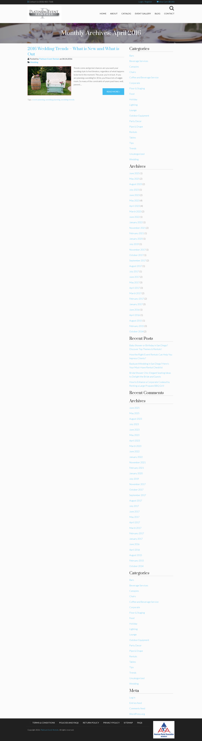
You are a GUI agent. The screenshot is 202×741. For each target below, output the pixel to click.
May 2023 (134, 200)
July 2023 (134, 189)
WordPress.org (137, 713)
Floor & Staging (137, 88)
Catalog (126, 13)
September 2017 (137, 260)
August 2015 (135, 320)
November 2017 (137, 249)
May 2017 (134, 282)
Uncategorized (136, 153)
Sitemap (128, 722)
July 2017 (134, 271)
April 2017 (134, 287)
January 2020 (136, 238)
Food (131, 93)
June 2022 (134, 216)
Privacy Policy (111, 722)
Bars (131, 55)
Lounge (133, 110)
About (114, 13)
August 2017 (135, 266)
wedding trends (67, 99)
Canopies (134, 66)
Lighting (133, 104)
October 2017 (136, 255)
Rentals (133, 132)
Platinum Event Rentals (49, 59)
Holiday (133, 99)
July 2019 (134, 244)
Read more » (113, 91)
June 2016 (134, 309)
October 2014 (136, 331)
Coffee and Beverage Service (144, 77)
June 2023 (134, 195)
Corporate (134, 83)
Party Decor (135, 121)
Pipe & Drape (136, 126)
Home (103, 13)
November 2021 (137, 227)
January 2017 (136, 304)
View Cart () (165, 1)
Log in (132, 697)
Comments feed (137, 708)
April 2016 (134, 315)
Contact (169, 13)
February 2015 (136, 326)
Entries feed (135, 703)
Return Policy (91, 722)
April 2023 (134, 205)
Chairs (132, 72)
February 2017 (136, 298)
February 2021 (136, 233)
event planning (38, 99)
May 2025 (134, 178)
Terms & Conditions (43, 722)
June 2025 (134, 173)
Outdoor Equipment (139, 115)
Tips (131, 143)
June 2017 (134, 276)
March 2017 (135, 293)
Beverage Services (138, 61)
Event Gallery (143, 13)
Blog (157, 13)
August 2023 (135, 184)
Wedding (34, 62)
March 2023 (135, 211)
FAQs (139, 722)
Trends (132, 148)
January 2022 (136, 222)
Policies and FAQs (69, 722)
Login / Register (145, 1)
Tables (132, 137)
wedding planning (52, 99)
